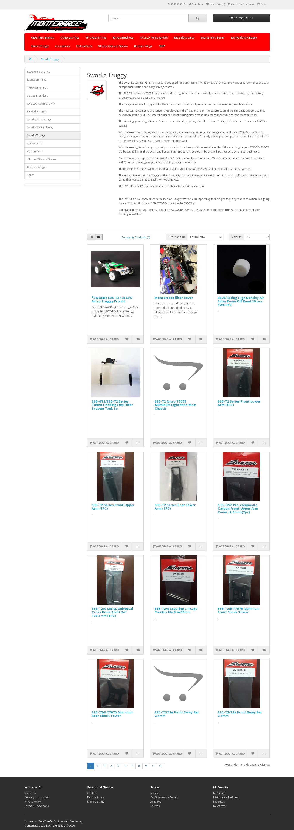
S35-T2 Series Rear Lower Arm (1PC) (175, 507)
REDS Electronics (184, 37)
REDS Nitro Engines (42, 37)
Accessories (62, 46)
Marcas (154, 793)
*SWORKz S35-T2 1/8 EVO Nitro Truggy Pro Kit (112, 299)
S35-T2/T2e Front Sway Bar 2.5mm (240, 714)
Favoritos (219, 801)
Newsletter (219, 806)
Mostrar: (236, 237)
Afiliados (155, 801)
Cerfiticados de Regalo (164, 797)
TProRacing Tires (96, 37)
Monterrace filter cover (174, 297)
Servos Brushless (123, 37)
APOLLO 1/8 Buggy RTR (154, 37)
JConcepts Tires (69, 37)
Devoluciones (95, 797)
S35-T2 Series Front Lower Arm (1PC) (239, 403)
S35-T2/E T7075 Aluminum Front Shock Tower (238, 610)
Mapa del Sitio (95, 801)
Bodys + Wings (143, 46)
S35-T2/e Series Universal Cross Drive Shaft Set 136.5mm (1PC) (112, 612)
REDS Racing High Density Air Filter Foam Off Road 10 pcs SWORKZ (241, 301)
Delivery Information (36, 797)
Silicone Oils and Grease (113, 46)
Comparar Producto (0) (135, 237)
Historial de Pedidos (225, 797)
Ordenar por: (176, 237)
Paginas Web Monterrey (68, 821)
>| (160, 766)
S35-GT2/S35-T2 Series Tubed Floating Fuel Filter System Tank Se (112, 404)
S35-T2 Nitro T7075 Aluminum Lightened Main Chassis (175, 404)
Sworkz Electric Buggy (244, 37)
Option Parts (84, 46)
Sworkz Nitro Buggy (212, 37)
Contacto (92, 793)
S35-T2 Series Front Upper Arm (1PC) (113, 507)
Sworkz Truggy (40, 46)
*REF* (162, 46)
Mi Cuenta (219, 793)
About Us (30, 793)
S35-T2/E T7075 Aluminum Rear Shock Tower (112, 714)
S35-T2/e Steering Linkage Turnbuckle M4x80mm (176, 610)
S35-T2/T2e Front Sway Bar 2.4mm (177, 714)
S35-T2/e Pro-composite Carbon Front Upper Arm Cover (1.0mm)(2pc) (238, 508)
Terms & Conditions (36, 806)
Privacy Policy (32, 801)
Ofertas (155, 806)
